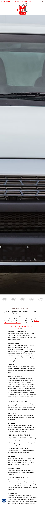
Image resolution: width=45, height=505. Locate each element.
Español (22, 13)
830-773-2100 (26, 2)
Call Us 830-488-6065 (10, 2)
